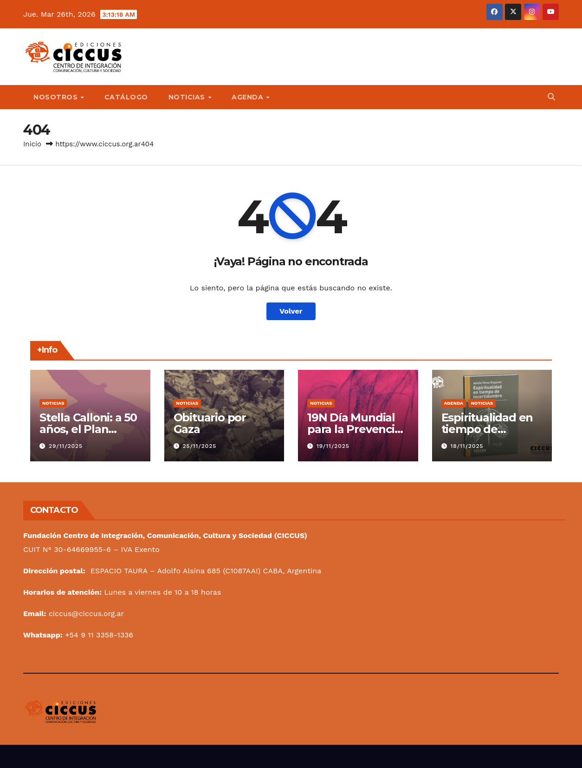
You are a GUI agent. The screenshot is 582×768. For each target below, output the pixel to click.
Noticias (53, 403)
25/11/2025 (199, 446)
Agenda (453, 403)
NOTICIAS (187, 97)
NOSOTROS (56, 97)
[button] (551, 96)
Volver (291, 311)
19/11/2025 (333, 446)
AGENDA (248, 97)
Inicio (32, 144)
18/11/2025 (466, 446)
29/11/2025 (66, 446)
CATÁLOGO (126, 97)
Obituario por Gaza (210, 423)
